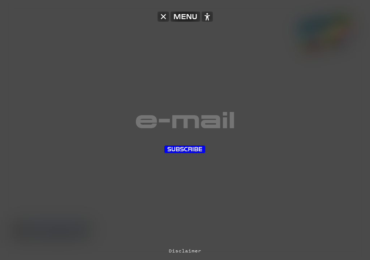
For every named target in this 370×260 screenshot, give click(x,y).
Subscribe (184, 149)
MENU (185, 16)
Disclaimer (185, 250)
